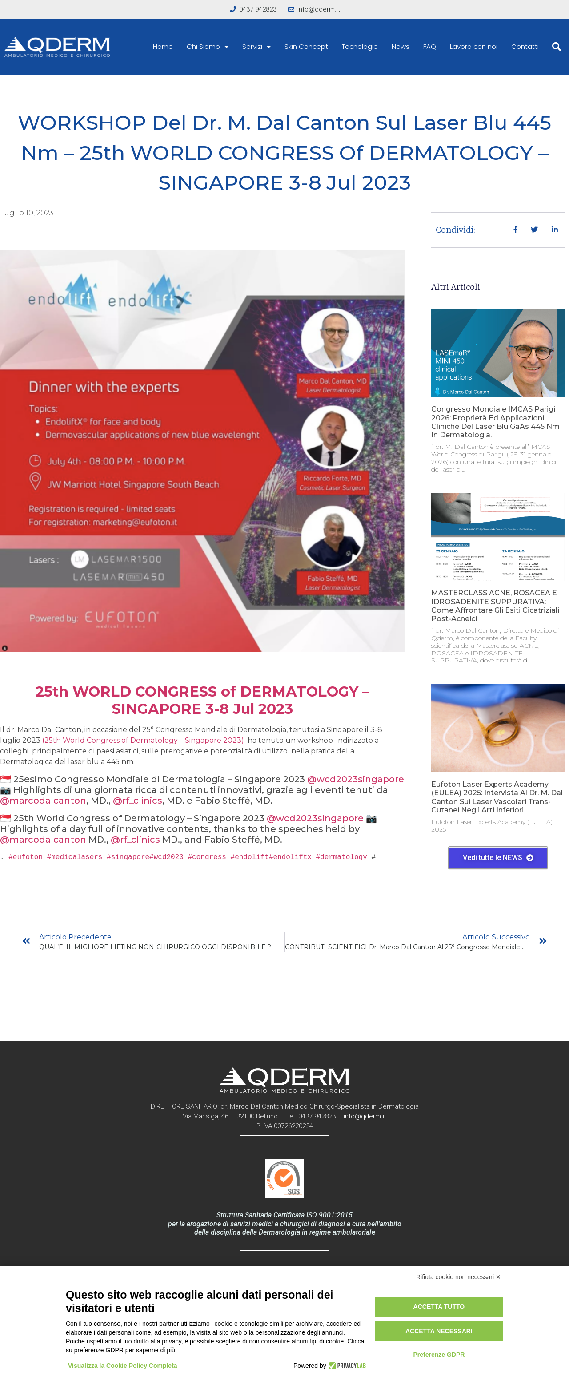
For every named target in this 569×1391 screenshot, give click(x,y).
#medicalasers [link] (75, 857)
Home (163, 46)
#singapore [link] (128, 857)
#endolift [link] (250, 857)
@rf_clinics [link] (137, 800)
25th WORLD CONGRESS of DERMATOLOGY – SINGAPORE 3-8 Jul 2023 (202, 700)
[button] (556, 46)
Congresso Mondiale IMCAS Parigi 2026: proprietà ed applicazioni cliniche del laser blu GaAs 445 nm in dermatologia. (495, 422)
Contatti (525, 46)
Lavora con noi (473, 46)
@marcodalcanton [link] (43, 800)
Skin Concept (306, 46)
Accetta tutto (439, 1306)
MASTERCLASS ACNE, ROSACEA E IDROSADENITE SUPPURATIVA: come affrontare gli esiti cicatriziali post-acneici (495, 606)
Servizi (256, 47)
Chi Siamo (207, 47)
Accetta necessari (439, 1331)
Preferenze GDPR (439, 1354)
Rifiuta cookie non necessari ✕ (458, 1276)
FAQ (429, 46)
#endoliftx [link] (290, 857)
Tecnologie (360, 46)
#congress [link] (207, 857)
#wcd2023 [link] (166, 857)
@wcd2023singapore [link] (355, 779)
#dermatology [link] (341, 857)
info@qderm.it (365, 1116)
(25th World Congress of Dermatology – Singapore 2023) (144, 740)
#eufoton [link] (25, 857)
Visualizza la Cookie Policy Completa (122, 1365)
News (400, 46)
